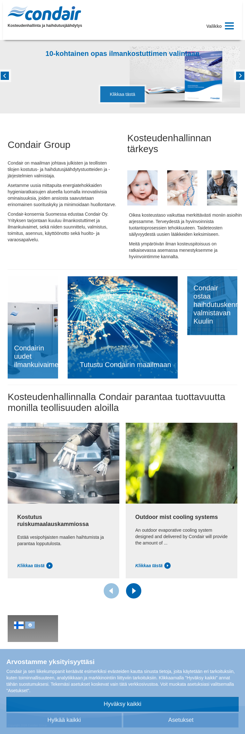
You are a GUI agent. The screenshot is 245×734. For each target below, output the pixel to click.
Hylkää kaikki (64, 720)
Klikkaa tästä (122, 94)
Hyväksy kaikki (122, 704)
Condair (44, 13)
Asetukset (180, 720)
